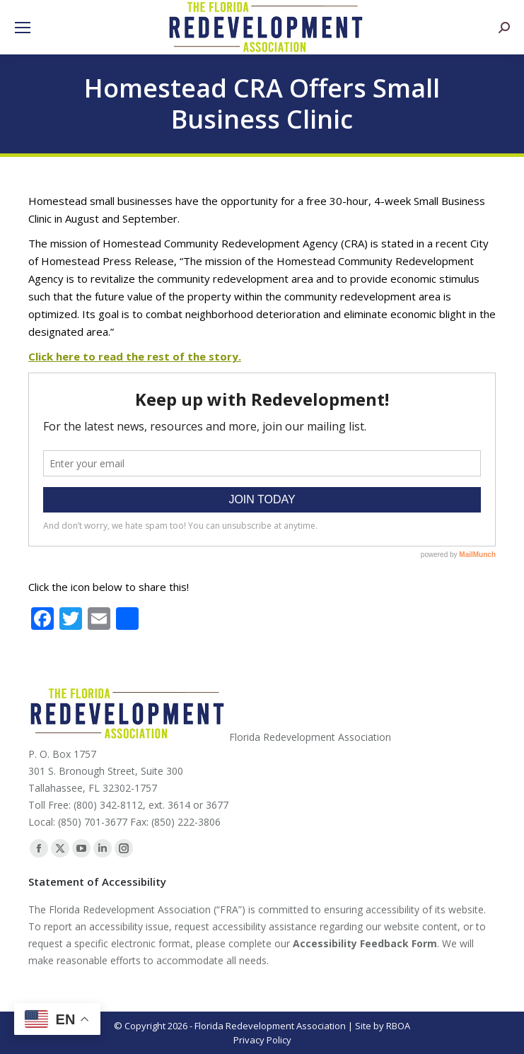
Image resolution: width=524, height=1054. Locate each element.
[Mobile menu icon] (22, 27)
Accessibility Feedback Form (365, 943)
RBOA (398, 1025)
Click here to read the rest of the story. (134, 356)
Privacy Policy (262, 1039)
